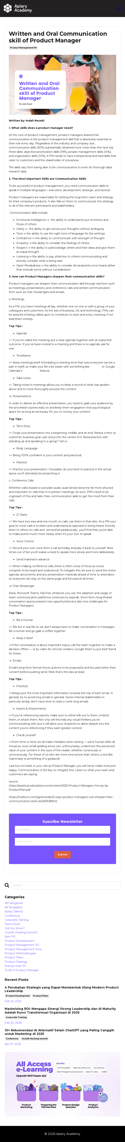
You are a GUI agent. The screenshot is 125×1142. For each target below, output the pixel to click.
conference (12, 915)
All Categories (14, 903)
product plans (14, 957)
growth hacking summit (21, 932)
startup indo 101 (15, 966)
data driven (12, 924)
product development (20, 941)
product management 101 (23, 48)
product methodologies (20, 953)
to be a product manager (22, 970)
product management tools (23, 949)
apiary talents (14, 911)
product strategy (16, 961)
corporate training (17, 920)
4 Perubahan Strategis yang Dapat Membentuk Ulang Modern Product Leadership (62, 989)
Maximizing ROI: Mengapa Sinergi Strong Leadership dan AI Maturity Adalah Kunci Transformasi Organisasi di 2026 (60, 1010)
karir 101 (10, 936)
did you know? (15, 928)
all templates (13, 907)
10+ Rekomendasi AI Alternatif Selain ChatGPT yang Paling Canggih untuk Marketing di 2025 (59, 1032)
